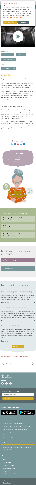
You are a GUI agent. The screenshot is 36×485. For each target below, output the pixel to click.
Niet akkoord (22, 22)
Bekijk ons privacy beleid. (16, 17)
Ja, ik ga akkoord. (9, 22)
